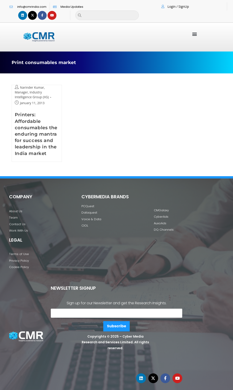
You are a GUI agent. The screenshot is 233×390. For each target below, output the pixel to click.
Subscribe (116, 326)
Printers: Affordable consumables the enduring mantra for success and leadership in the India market (36, 134)
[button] (194, 34)
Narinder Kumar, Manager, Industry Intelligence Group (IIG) (32, 92)
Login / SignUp (178, 6)
